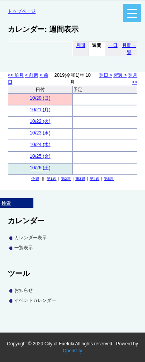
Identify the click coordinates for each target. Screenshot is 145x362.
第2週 (66, 178)
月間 (80, 45)
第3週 (80, 178)
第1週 (51, 178)
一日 (113, 45)
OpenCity (72, 350)
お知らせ (23, 290)
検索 (6, 203)
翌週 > (119, 75)
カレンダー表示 (30, 237)
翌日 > (105, 75)
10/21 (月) (40, 109)
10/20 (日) (40, 98)
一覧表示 (23, 247)
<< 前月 (16, 75)
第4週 (94, 178)
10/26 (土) (40, 168)
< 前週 (31, 75)
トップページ (22, 11)
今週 (35, 178)
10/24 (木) (40, 144)
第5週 (109, 178)
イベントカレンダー (35, 300)
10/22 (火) (40, 121)
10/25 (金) (40, 156)
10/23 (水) (40, 133)
